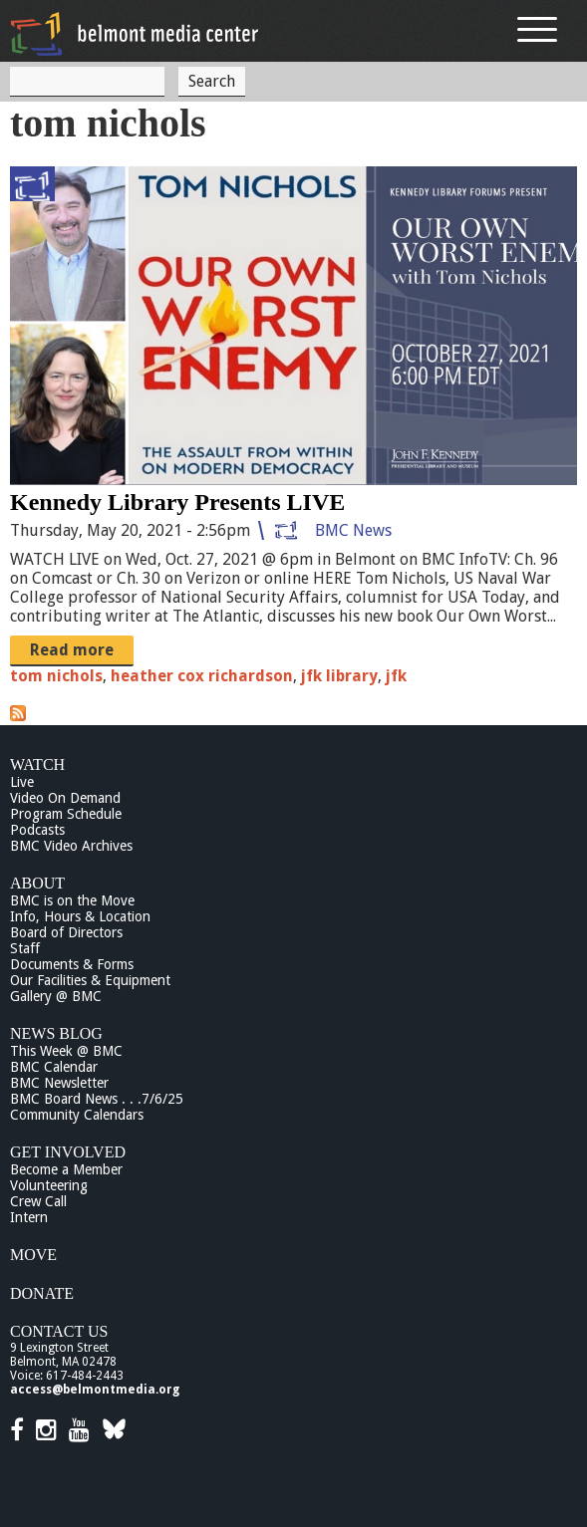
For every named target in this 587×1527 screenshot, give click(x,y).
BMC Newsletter (59, 1083)
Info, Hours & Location (80, 916)
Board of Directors (66, 932)
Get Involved (68, 1152)
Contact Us (59, 1331)
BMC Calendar (54, 1067)
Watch (37, 764)
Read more (72, 649)
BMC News (353, 530)
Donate (42, 1293)
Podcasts (37, 830)
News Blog (56, 1033)
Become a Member (66, 1169)
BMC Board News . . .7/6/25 (96, 1099)
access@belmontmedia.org (94, 1390)
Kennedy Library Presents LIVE (177, 502)
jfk (396, 675)
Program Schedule (66, 814)
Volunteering (49, 1185)
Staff (25, 948)
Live (22, 782)
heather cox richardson (202, 675)
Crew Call (38, 1201)
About (37, 883)
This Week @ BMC (66, 1051)
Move (33, 1254)
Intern (29, 1217)
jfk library (339, 675)
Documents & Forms (72, 964)
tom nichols (56, 675)
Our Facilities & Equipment (90, 980)
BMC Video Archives (71, 846)
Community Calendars (77, 1115)
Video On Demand (65, 798)
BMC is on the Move (72, 900)
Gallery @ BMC (56, 996)
